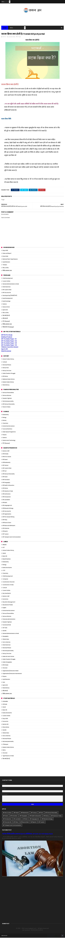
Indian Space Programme (9, 432)
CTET (4, 570)
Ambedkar (5, 701)
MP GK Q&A (5, 454)
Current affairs (6, 281)
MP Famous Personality (9, 404)
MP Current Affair (7, 290)
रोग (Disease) (6, 321)
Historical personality (8, 401)
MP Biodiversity (6, 462)
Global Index (6, 639)
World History (6, 385)
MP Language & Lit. (7, 505)
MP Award (5, 460)
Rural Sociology (6, 301)
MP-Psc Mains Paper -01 (8, 339)
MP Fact (5, 471)
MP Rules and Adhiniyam (9, 525)
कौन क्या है (5, 318)
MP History (5, 376)
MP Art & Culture (7, 457)
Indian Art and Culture (8, 656)
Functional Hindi (7, 625)
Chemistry (5, 423)
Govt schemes (6, 642)
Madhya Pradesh (6, 337)
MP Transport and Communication (12, 537)
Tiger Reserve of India (8, 756)
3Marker (5, 545)
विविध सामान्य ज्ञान (7, 271)
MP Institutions (6, 494)
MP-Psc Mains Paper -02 (9, 341)
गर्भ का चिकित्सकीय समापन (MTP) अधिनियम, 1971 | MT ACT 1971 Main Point (27, 834)
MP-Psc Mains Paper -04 (9, 345)
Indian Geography (7, 662)
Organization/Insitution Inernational (12, 674)
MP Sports (5, 531)
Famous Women (7, 395)
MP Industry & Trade (8, 491)
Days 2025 (5, 250)
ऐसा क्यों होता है (6, 316)
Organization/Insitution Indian (10, 671)
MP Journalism (6, 500)
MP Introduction (7, 497)
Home (4, 28)
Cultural (5, 362)
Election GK (5, 724)
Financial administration (9, 619)
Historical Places (7, 365)
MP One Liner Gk (7, 293)
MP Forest (5, 477)
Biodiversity (6, 415)
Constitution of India (8, 585)
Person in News (6, 407)
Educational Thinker (8, 605)
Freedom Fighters (7, 398)
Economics (5, 599)
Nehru (4, 750)
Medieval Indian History (9, 379)
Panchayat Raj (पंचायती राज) (10, 295)
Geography (5, 636)
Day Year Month (7, 593)
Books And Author (7, 568)
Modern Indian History (8, 382)
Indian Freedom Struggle (9, 373)
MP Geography (6, 482)
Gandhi (4, 631)
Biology (4, 418)
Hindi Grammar (6, 287)
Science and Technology (9, 440)
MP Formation (6, 480)
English (4, 608)
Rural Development (8, 298)
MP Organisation (7, 514)
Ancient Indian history (8, 359)
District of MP (6, 451)
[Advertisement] (32, 19)
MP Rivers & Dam (7, 523)
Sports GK (5, 310)
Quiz (4, 682)
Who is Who (6, 268)
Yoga (19, 37)
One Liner (5, 668)
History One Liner (7, 371)
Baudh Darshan (7, 559)
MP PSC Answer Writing (8, 517)
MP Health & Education (8, 485)
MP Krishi (5, 503)
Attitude (5, 704)
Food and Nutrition (7, 429)
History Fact (6, 368)
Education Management (9, 602)
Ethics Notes (6, 727)
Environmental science (8, 426)
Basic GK (5, 556)
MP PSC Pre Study (6, 335)
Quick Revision (6, 262)
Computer (5, 579)
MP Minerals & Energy (8, 508)
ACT (4, 547)
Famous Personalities (8, 393)
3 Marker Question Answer (9, 347)
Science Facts (6, 307)
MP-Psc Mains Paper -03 (9, 343)
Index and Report (7, 253)
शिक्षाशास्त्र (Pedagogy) (8, 327)
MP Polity (5, 520)
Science (5, 304)
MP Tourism (6, 534)
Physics (4, 435)
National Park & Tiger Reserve (10, 259)
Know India (5, 256)
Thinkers (5, 265)
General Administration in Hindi (11, 284)
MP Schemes (6, 528)
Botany (4, 420)
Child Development (8, 278)
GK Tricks (5, 628)
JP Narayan (5, 744)
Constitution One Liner (8, 582)
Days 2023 (5, 719)
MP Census (5, 465)
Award (4, 553)
